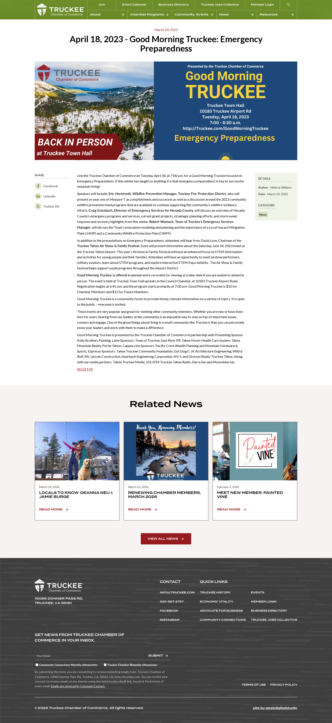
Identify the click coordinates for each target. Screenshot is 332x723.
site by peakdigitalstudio (275, 708)
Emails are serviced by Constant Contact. (78, 686)
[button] (288, 5)
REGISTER (85, 369)
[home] (61, 9)
